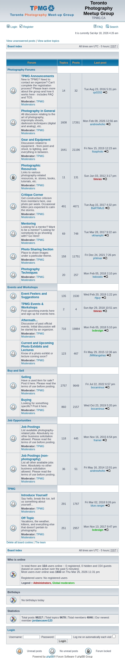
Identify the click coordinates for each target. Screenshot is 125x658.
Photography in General (38, 111)
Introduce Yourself (34, 495)
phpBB (50, 656)
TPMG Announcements (37, 76)
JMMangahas (97, 355)
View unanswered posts (20, 40)
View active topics (48, 40)
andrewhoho (97, 124)
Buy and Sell (15, 370)
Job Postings (30, 427)
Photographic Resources (30, 167)
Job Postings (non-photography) (34, 457)
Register (26, 26)
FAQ (98, 26)
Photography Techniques (30, 270)
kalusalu (98, 276)
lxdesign (97, 330)
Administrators (42, 583)
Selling (26, 377)
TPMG (11, 488)
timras (98, 179)
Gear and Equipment (35, 139)
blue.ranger (98, 505)
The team (40, 542)
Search (112, 26)
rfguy (98, 297)
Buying (26, 400)
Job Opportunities (19, 420)
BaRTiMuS (97, 208)
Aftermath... (29, 320)
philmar (97, 258)
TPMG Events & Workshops (32, 305)
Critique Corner (32, 195)
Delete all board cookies (19, 542)
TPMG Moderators (32, 103)
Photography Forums (21, 69)
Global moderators (63, 583)
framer (98, 440)
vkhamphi (98, 235)
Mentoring (28, 223)
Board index (14, 46)
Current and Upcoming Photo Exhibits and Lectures (37, 346)
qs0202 (97, 92)
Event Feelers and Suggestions (34, 295)
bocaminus (97, 387)
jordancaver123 (42, 620)
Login (12, 26)
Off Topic (27, 518)
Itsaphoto (97, 151)
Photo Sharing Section (37, 249)
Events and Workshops (22, 287)
